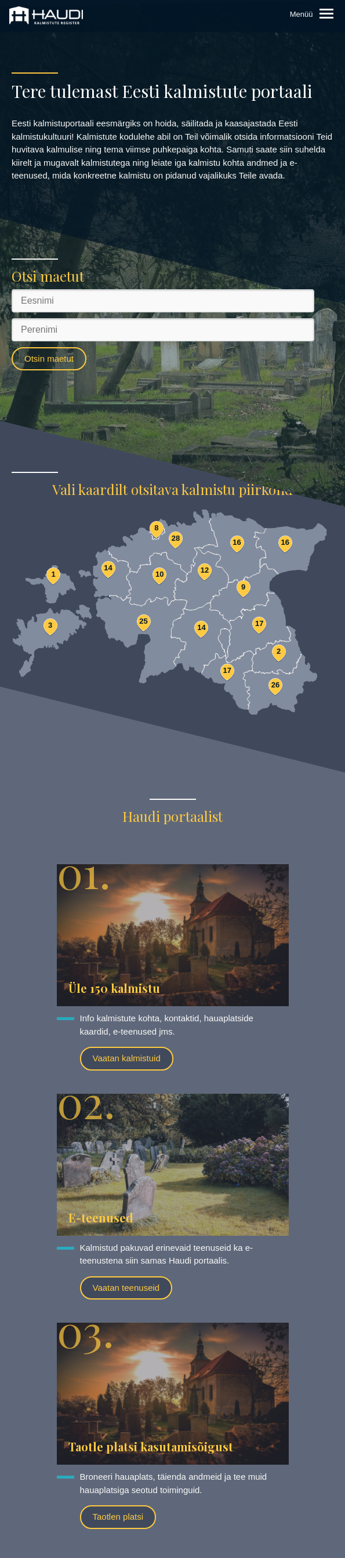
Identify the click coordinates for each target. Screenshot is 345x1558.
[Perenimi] (163, 329)
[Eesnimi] (163, 300)
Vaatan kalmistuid (127, 1058)
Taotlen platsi (118, 1516)
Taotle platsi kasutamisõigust (150, 1446)
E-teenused (100, 1217)
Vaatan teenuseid (126, 1288)
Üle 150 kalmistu (114, 988)
